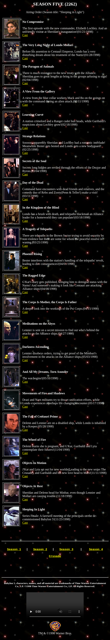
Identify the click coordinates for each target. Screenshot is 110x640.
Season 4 (96, 550)
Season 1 (14, 550)
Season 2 (40, 550)
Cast (25, 35)
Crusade (55, 558)
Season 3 (66, 550)
